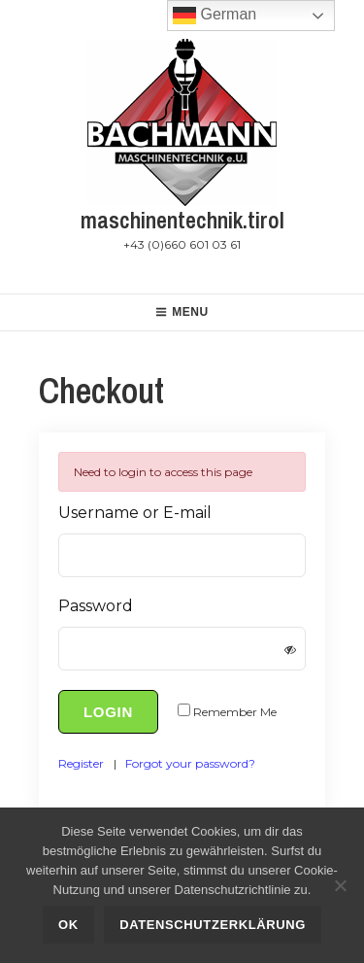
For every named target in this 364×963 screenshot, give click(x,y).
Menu (182, 312)
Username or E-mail (135, 512)
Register (81, 763)
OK (68, 924)
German (214, 15)
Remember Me (235, 712)
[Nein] (339, 885)
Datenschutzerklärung (212, 924)
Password (95, 606)
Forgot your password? (190, 763)
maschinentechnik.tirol (182, 219)
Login (108, 712)
